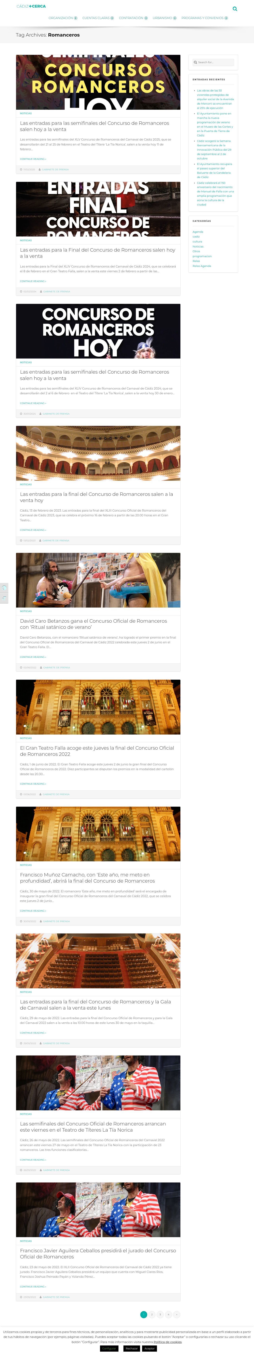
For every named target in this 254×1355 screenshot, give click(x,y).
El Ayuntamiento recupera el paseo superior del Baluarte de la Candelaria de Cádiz (214, 170)
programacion (202, 255)
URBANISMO (163, 17)
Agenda (198, 230)
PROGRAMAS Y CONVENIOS (204, 17)
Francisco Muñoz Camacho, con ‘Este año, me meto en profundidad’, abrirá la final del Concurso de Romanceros (87, 877)
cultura (197, 240)
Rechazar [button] (132, 1348)
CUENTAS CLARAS (95, 17)
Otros (196, 250)
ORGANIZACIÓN (59, 17)
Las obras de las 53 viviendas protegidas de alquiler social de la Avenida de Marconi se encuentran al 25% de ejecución (215, 98)
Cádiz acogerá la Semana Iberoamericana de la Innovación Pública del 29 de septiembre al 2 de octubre (214, 149)
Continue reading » (33, 158)
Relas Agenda (202, 265)
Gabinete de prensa (55, 168)
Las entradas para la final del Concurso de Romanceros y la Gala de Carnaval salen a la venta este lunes (95, 1004)
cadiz (196, 235)
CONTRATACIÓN (131, 17)
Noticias (26, 112)
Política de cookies (168, 1342)
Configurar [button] (109, 1348)
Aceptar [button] (149, 1348)
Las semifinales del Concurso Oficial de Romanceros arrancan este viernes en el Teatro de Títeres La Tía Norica (93, 1126)
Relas (196, 260)
